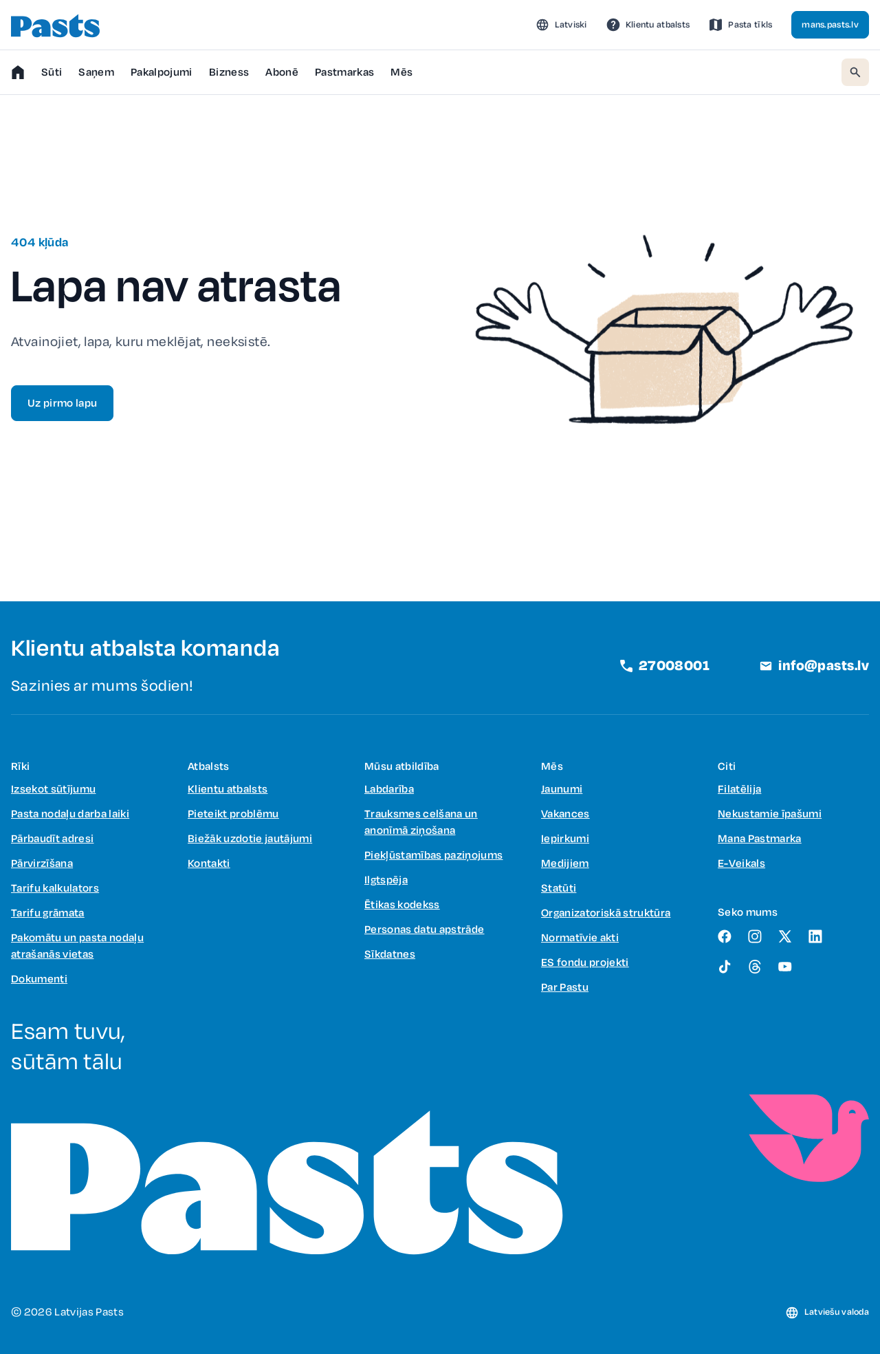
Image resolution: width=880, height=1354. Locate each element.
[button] (561, 25)
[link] (648, 25)
